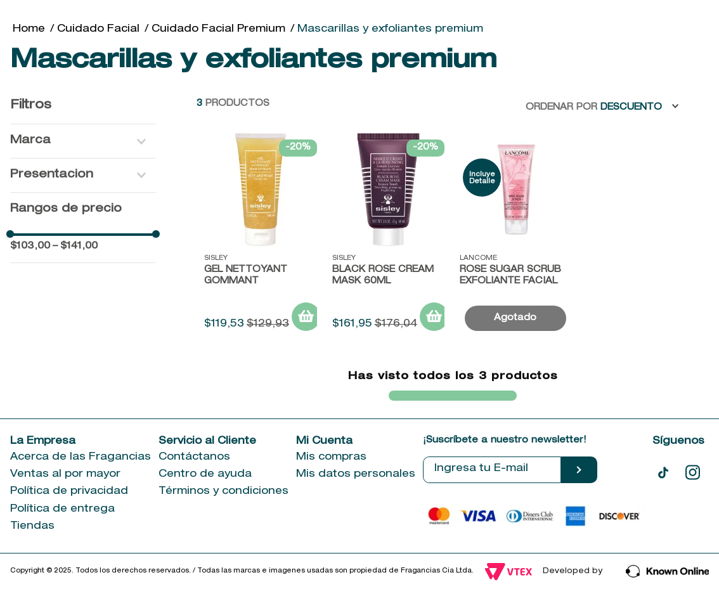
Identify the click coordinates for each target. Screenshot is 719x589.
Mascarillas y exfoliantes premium (390, 30)
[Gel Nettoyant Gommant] (260, 237)
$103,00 (30, 246)
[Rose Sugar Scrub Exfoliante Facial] (516, 237)
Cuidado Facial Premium (218, 30)
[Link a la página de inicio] (29, 30)
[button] (83, 141)
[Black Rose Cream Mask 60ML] (388, 237)
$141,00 (75, 246)
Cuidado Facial (98, 30)
